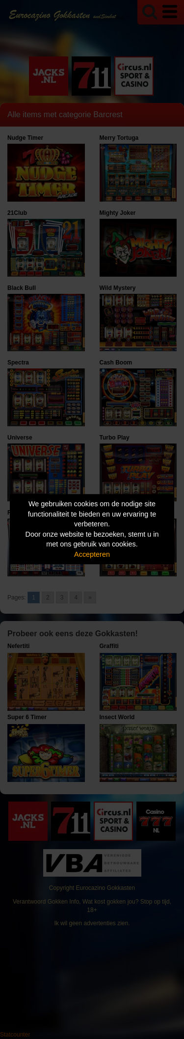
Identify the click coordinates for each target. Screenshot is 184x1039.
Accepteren (92, 554)
